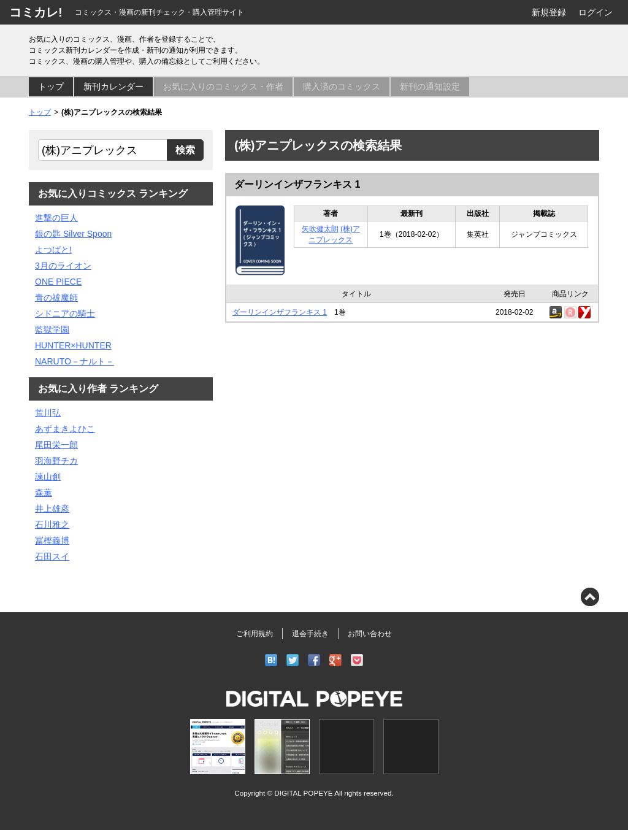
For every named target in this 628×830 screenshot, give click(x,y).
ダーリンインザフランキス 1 (297, 184)
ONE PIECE (58, 281)
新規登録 (549, 12)
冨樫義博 (52, 540)
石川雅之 (52, 524)
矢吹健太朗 (320, 229)
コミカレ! (36, 12)
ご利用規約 (254, 633)
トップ (51, 86)
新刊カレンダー (113, 86)
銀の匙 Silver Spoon (73, 234)
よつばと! (53, 250)
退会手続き (310, 633)
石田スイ (52, 556)
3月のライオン (63, 266)
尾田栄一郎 (56, 445)
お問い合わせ (370, 633)
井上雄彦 (52, 508)
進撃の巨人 (56, 218)
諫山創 (48, 477)
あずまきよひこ (65, 429)
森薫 (43, 493)
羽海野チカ (56, 461)
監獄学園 (52, 329)
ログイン (595, 12)
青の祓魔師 (56, 297)
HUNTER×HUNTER (73, 345)
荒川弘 (48, 413)
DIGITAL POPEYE (303, 793)
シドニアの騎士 (65, 313)
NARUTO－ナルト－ (74, 361)
